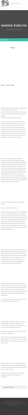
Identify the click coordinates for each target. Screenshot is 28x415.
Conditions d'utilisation (7, 403)
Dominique (20, 403)
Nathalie (14, 403)
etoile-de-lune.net (14, 405)
